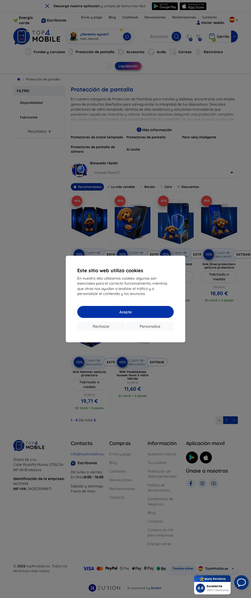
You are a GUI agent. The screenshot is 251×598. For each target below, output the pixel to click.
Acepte (125, 312)
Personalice (150, 326)
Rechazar (101, 326)
